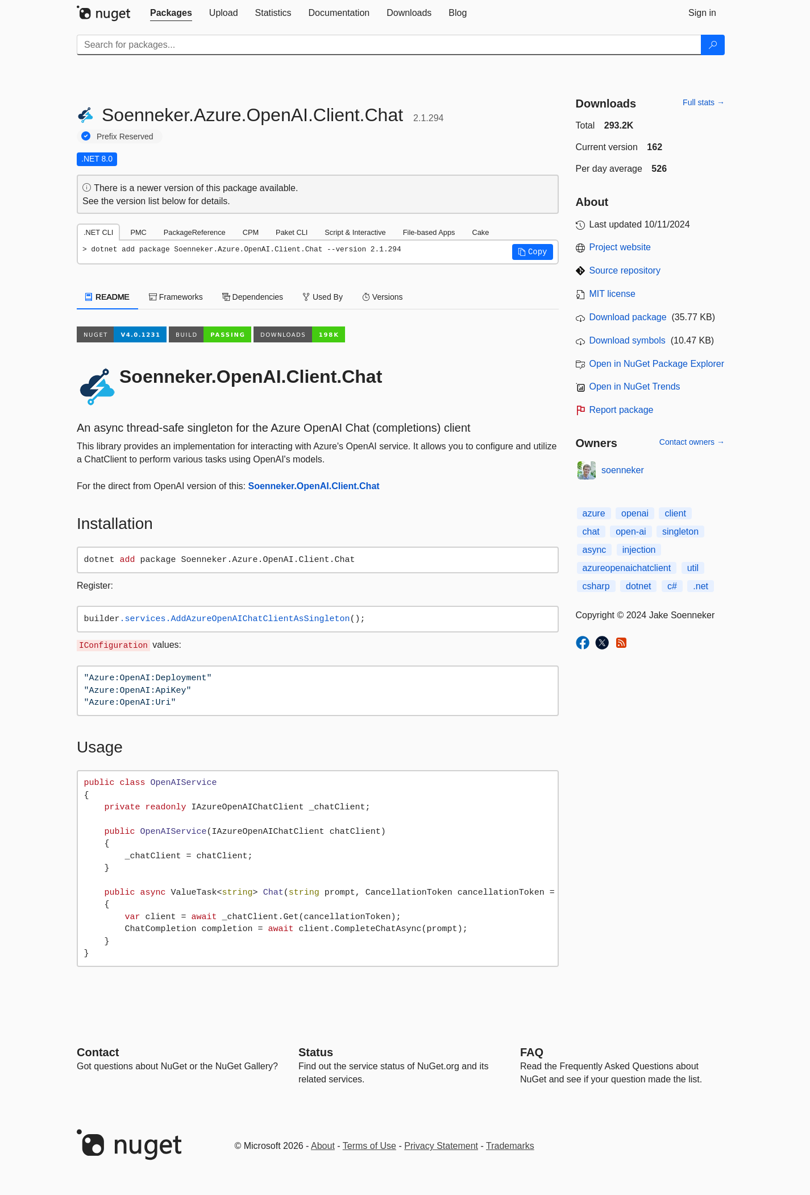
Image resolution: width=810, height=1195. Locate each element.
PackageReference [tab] (195, 232)
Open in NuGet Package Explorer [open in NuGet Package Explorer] (656, 364)
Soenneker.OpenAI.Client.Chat (313, 486)
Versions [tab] (382, 297)
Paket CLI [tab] (292, 232)
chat (591, 531)
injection (639, 550)
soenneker (622, 470)
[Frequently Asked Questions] (531, 1052)
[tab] (171, 13)
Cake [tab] (480, 232)
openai (635, 513)
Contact (98, 1052)
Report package (621, 410)
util (693, 568)
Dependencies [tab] (252, 297)
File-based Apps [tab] (429, 232)
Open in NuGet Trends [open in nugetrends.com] (634, 386)
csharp (596, 586)
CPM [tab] (251, 232)
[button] (532, 252)
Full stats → (704, 102)
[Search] (713, 45)
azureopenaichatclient (627, 568)
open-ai (631, 531)
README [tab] (107, 297)
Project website (620, 247)
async (595, 550)
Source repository (625, 270)
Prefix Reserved (125, 136)
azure (594, 513)
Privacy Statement (441, 1146)
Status (315, 1052)
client (675, 513)
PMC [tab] (138, 232)
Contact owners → (692, 441)
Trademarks (510, 1146)
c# (672, 586)
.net (700, 586)
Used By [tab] (322, 297)
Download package (628, 317)
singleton (680, 531)
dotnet (638, 586)
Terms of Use (369, 1146)
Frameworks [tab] (176, 297)
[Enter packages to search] (389, 45)
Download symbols (627, 340)
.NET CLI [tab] (98, 232)
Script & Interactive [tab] (355, 232)
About (323, 1146)
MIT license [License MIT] (612, 294)
